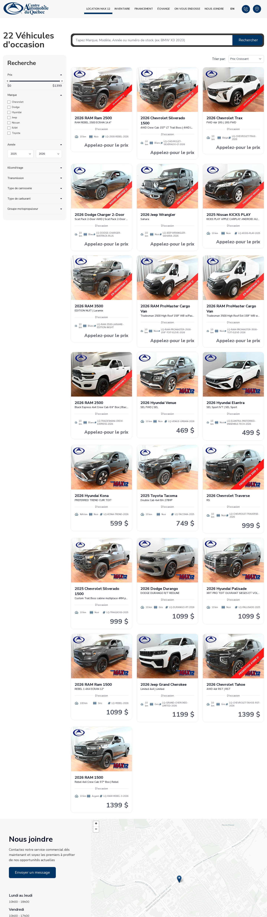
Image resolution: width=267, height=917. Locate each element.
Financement (144, 9)
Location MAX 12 (98, 9)
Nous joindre (214, 9)
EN (232, 9)
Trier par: (218, 59)
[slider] (7, 81)
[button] (179, 879)
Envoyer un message (32, 872)
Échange (163, 9)
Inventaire (122, 9)
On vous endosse (187, 9)
